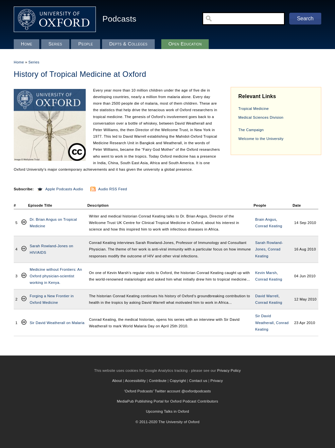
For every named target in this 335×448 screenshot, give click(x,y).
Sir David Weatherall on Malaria (57, 323)
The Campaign (251, 130)
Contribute (158, 381)
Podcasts (119, 18)
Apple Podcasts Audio (64, 189)
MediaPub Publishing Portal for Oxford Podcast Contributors (167, 401)
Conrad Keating (268, 226)
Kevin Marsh (266, 273)
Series (34, 62)
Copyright (178, 381)
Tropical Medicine (253, 109)
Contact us (198, 381)
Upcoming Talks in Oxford (167, 411)
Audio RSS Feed (112, 189)
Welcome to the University (261, 139)
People (85, 43)
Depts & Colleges (128, 43)
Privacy (216, 381)
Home (19, 62)
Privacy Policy (229, 370)
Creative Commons (23, 222)
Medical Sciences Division (261, 117)
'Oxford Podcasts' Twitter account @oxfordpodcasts (167, 391)
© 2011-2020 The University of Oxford (167, 422)
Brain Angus (265, 219)
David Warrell (266, 296)
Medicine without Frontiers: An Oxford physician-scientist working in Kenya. (56, 275)
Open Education (185, 43)
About (117, 381)
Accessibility (135, 381)
